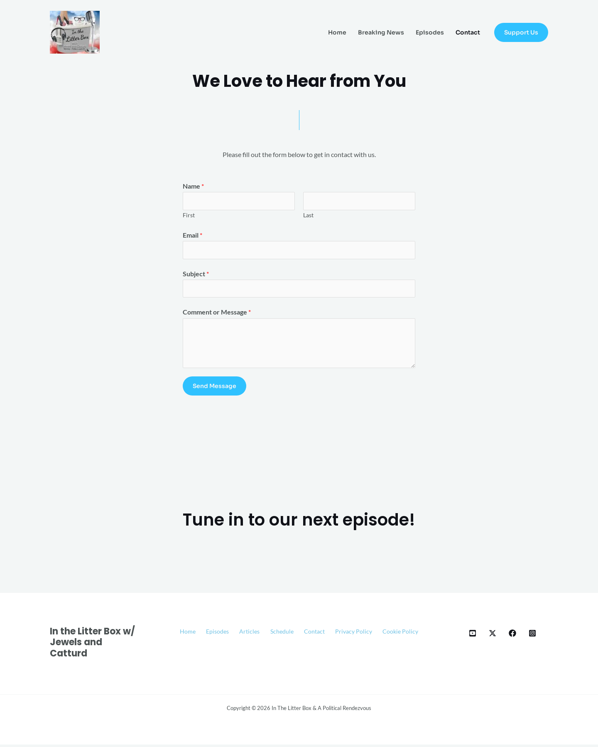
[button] (521, 32)
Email (192, 236)
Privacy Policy (387, 634)
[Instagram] (532, 635)
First (189, 215)
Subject (196, 275)
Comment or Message (217, 314)
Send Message (214, 388)
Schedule (306, 634)
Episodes (430, 32)
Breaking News (381, 32)
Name (193, 186)
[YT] (472, 635)
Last (308, 215)
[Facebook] (512, 635)
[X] (492, 635)
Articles (270, 634)
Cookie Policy (299, 645)
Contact (468, 32)
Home (337, 32)
